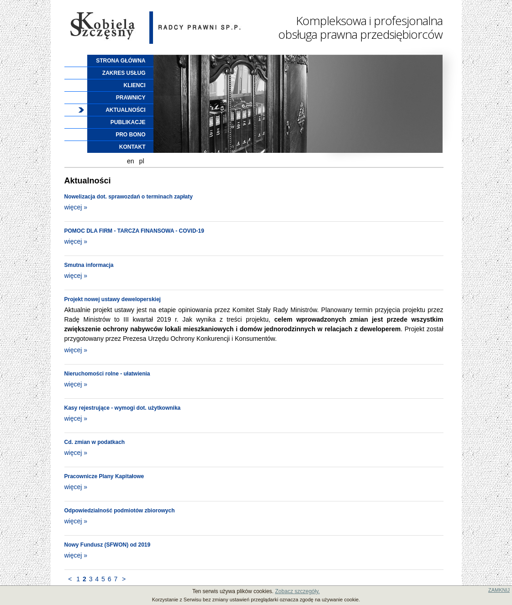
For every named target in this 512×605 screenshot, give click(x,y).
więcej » (76, 207)
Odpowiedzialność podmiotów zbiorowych (119, 510)
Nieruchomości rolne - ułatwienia (107, 373)
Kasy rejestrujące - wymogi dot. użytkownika (122, 408)
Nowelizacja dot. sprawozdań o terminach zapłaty (128, 196)
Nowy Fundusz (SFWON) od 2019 (107, 545)
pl (141, 161)
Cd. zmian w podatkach (94, 442)
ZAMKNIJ (499, 590)
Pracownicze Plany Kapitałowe (104, 476)
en (130, 161)
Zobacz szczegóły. (297, 591)
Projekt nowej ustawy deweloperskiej (112, 299)
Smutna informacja (89, 265)
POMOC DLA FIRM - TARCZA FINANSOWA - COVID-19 (134, 231)
